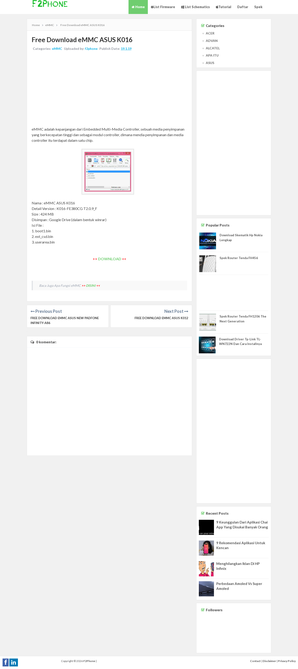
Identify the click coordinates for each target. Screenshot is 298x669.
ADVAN (212, 41)
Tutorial (223, 7)
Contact (255, 661)
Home (138, 7)
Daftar (242, 7)
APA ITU (212, 55)
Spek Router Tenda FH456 (239, 258)
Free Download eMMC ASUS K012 (161, 318)
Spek (258, 7)
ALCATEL (213, 48)
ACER (210, 33)
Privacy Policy (287, 661)
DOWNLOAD (109, 259)
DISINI (90, 285)
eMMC (57, 49)
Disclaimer (269, 661)
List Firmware (163, 7)
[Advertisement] (109, 89)
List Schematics (195, 7)
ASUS (210, 63)
